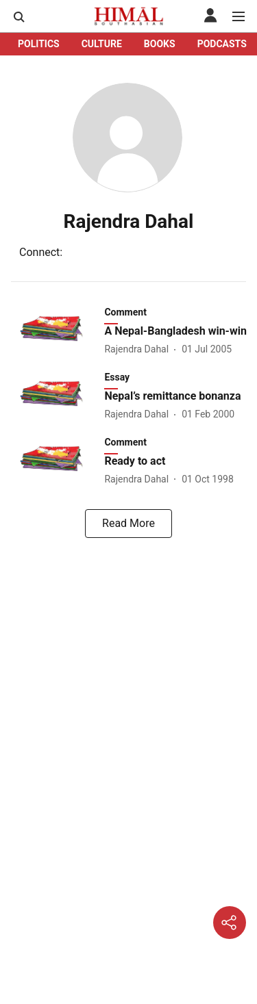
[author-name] (139, 349)
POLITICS (39, 43)
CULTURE (102, 43)
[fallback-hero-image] (56, 331)
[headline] (176, 331)
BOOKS (159, 43)
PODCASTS (222, 43)
